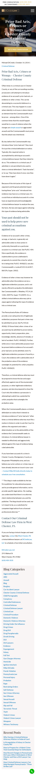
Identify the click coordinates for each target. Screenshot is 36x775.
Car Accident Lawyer (11, 589)
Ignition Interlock (10, 664)
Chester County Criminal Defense (16, 592)
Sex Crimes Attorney (11, 693)
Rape (5, 683)
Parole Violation (9, 671)
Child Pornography (10, 595)
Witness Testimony (10, 724)
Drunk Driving (8, 636)
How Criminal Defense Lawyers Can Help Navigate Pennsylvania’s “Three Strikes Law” (17, 764)
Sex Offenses (8, 696)
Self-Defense (8, 690)
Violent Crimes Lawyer (12, 718)
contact (12, 536)
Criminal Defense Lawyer (13, 608)
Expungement (8, 649)
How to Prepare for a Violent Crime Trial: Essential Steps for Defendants (17, 748)
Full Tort (6, 655)
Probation (7, 680)
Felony (6, 652)
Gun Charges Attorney (12, 658)
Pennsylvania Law (10, 674)
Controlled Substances (12, 602)
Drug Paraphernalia (10, 633)
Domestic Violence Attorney (14, 621)
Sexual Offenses (9, 702)
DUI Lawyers (8, 643)
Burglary (6, 586)
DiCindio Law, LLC (8, 550)
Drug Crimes (8, 627)
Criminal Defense (8, 66)
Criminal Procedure (10, 614)
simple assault (16, 127)
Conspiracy (7, 599)
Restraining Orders (10, 686)
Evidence (6, 646)
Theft (5, 712)
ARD (5, 577)
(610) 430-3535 (26, 2)
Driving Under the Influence (14, 624)
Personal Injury (9, 677)
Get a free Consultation (18, 49)
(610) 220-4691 (24, 4)
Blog (5, 583)
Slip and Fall (7, 705)
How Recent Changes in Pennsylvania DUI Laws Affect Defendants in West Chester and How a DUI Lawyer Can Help (17, 755)
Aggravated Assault (10, 573)
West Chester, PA (25, 536)
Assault (6, 580)
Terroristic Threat (10, 708)
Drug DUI (7, 630)
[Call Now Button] (32, 771)
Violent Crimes (9, 715)
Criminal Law (8, 611)
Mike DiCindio (8, 668)
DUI (5, 639)
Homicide (7, 661)
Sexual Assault (9, 699)
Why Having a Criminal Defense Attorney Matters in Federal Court (16, 738)
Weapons (7, 721)
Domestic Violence (10, 617)
